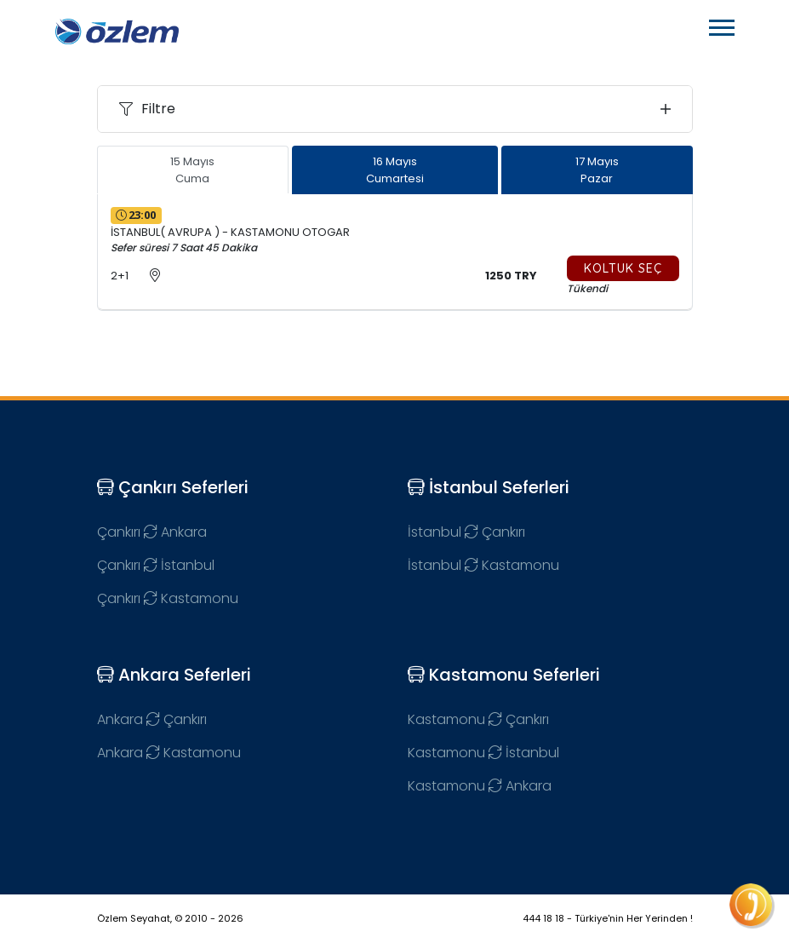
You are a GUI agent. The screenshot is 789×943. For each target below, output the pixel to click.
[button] (720, 24)
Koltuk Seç (623, 268)
